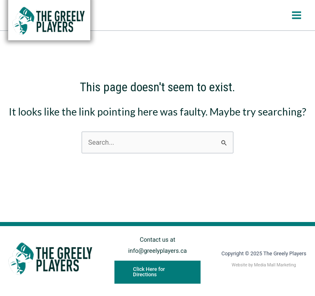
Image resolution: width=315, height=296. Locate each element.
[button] (157, 272)
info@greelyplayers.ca (157, 250)
